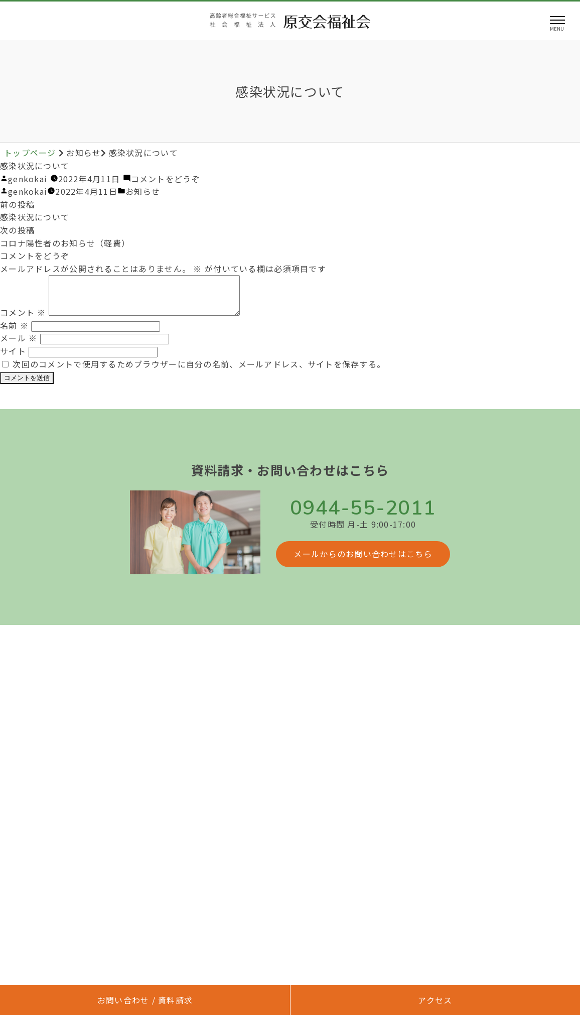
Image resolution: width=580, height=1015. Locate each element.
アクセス (435, 1000)
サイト (13, 358)
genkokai (27, 179)
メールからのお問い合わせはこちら (363, 561)
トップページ (31, 153)
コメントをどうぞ (165, 179)
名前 (14, 333)
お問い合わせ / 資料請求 (145, 1000)
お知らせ (142, 191)
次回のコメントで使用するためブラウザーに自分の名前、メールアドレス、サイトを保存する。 (199, 371)
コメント (23, 320)
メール (18, 345)
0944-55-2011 (363, 515)
